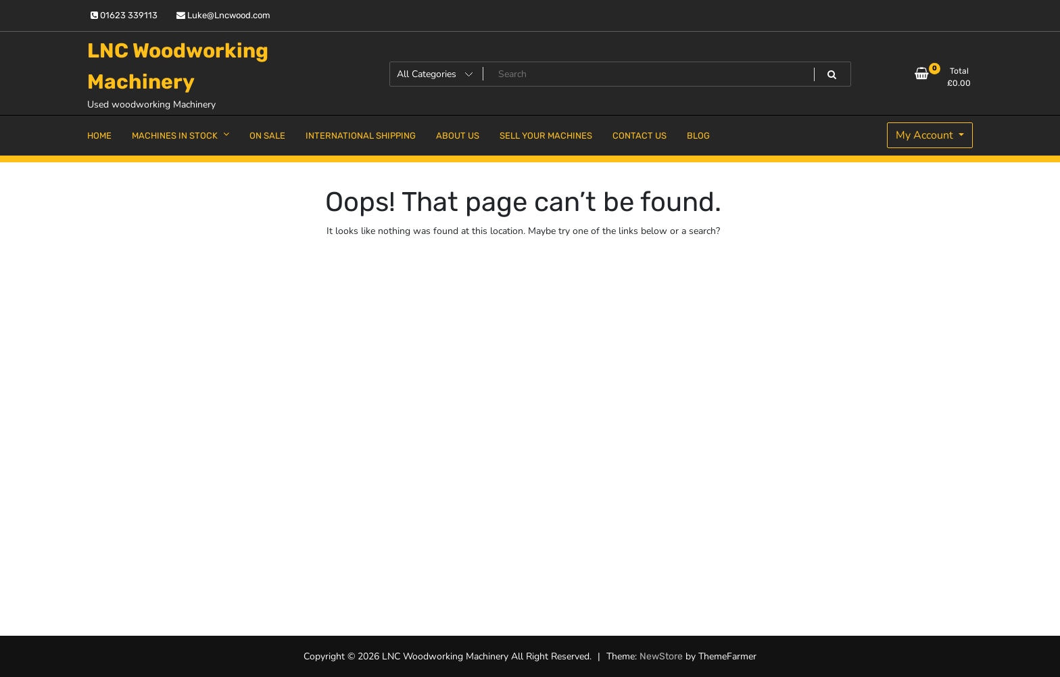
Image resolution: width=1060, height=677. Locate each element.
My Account (926, 135)
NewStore (661, 656)
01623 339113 (124, 15)
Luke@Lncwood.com (223, 15)
